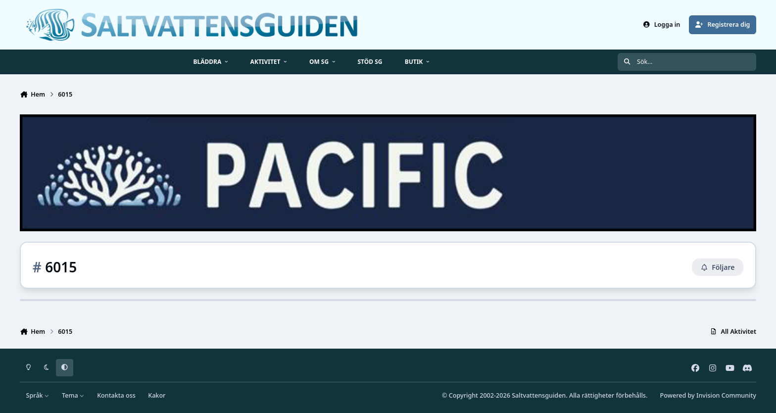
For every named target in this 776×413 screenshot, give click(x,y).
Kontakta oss (116, 395)
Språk (37, 395)
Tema (73, 395)
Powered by (708, 395)
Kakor (156, 395)
